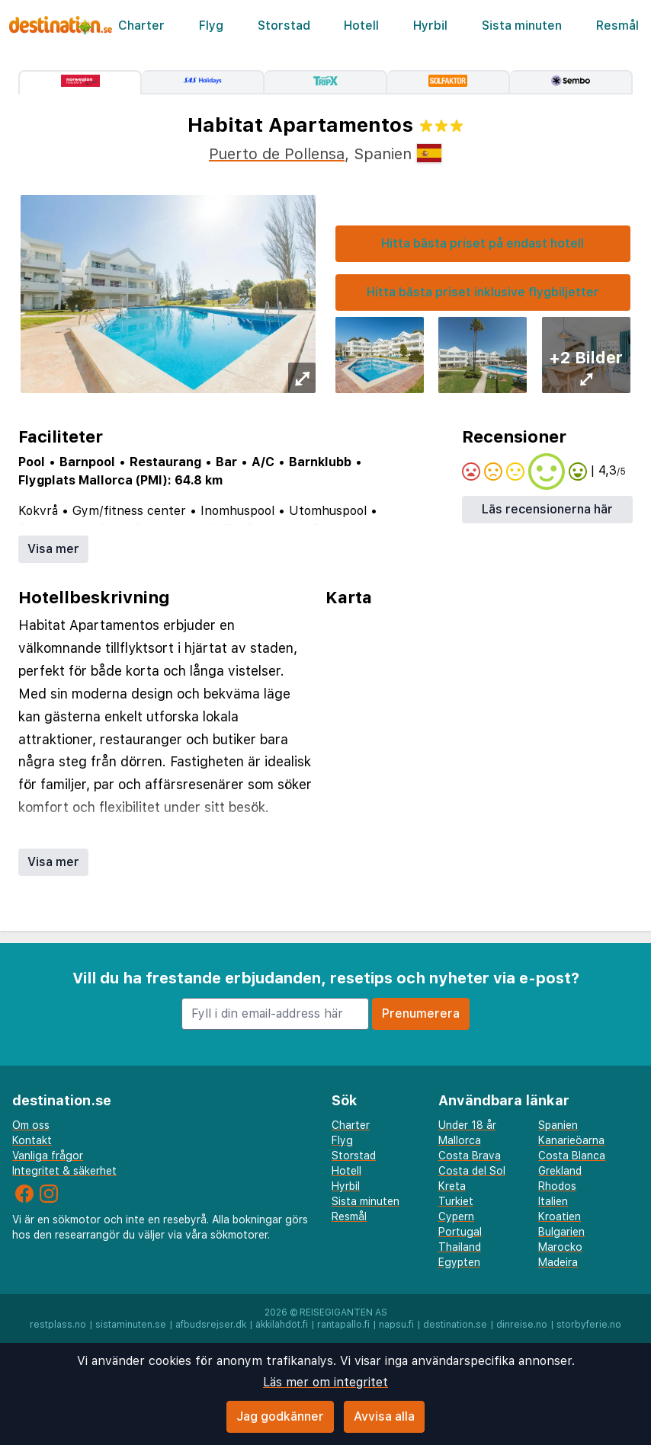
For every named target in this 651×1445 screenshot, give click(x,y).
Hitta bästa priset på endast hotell (482, 243)
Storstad (284, 25)
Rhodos (557, 1186)
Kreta (452, 1186)
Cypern (456, 1216)
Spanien (558, 1125)
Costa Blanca (571, 1155)
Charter (141, 25)
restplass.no (58, 1324)
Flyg (211, 25)
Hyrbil (430, 25)
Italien (553, 1201)
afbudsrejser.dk (210, 1324)
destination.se (455, 1324)
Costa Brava (469, 1155)
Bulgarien (561, 1232)
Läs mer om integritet (325, 1382)
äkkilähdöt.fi (281, 1324)
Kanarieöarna (571, 1140)
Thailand (459, 1247)
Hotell (361, 25)
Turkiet (455, 1201)
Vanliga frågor (47, 1155)
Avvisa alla (384, 1416)
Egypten (459, 1262)
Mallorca (459, 1140)
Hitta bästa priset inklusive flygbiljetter (483, 292)
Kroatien (559, 1216)
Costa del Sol (471, 1171)
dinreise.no (521, 1324)
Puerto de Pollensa (277, 154)
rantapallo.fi (343, 1324)
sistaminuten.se (130, 1324)
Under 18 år (467, 1125)
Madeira (558, 1262)
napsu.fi (396, 1324)
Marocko (560, 1247)
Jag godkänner (280, 1416)
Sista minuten (522, 25)
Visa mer (53, 549)
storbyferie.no (588, 1324)
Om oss (31, 1125)
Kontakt (32, 1140)
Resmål (617, 25)
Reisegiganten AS (343, 1312)
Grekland (560, 1171)
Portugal (460, 1232)
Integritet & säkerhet (64, 1171)
